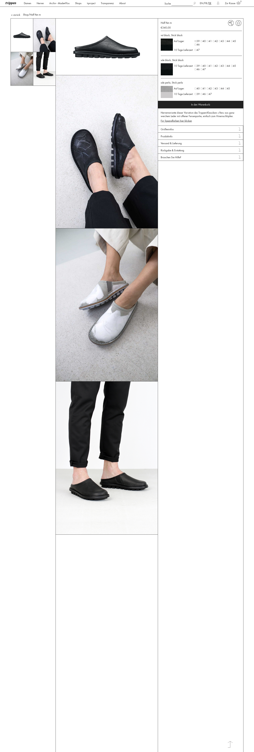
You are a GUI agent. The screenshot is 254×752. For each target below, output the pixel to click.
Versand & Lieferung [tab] (171, 131)
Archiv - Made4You (59, 3)
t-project (91, 3)
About (122, 3)
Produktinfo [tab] (167, 124)
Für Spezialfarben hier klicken (176, 109)
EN (201, 3)
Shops (78, 3)
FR (206, 3)
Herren (40, 3)
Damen (27, 3)
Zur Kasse (231, 3)
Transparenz (107, 3)
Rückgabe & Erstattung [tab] (172, 138)
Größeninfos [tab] (167, 117)
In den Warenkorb (200, 93)
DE (209, 3)
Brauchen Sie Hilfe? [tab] (171, 145)
